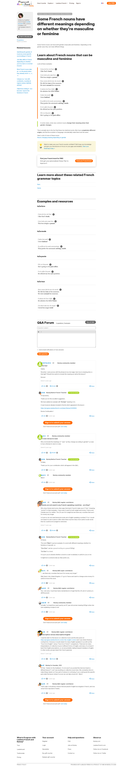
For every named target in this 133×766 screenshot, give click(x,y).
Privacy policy (21, 764)
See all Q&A (90, 322)
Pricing (71, 3)
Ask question (43, 354)
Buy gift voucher (47, 753)
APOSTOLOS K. (49, 363)
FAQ (69, 741)
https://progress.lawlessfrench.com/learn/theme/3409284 (61, 411)
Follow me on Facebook (100, 749)
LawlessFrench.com (99, 745)
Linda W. (46, 614)
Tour (18, 745)
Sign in (78, 3)
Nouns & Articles (65, 14)
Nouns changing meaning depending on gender (51, 137)
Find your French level (84, 161)
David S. (47, 507)
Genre (39, 188)
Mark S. (46, 439)
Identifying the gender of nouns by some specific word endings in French (24, 54)
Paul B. (46, 643)
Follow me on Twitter (99, 753)
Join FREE (111, 3)
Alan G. (45, 581)
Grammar (51, 14)
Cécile (45, 395)
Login (44, 745)
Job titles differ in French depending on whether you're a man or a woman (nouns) (25, 63)
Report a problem (22, 41)
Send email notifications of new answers (51, 350)
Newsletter (45, 749)
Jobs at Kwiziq (72, 745)
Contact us (71, 753)
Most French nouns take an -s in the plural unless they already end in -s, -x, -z (24, 72)
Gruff (45, 679)
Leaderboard (21, 749)
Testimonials (21, 753)
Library (45, 14)
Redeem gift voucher (48, 757)
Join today (64, 430)
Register (44, 741)
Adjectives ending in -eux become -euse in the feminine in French (24, 91)
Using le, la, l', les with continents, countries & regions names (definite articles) (24, 82)
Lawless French (62, 3)
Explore (51, 3)
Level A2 (57, 14)
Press (69, 749)
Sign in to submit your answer (57, 426)
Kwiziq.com (96, 741)
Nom (38, 184)
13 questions (20, 40)
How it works (41, 3)
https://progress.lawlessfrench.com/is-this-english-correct (62, 651)
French (40, 14)
